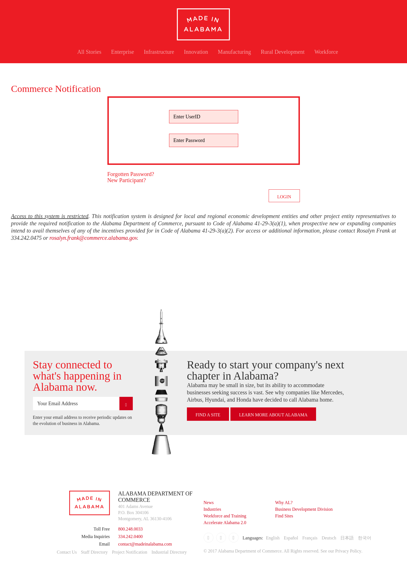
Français (309, 538)
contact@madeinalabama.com (145, 544)
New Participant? (126, 180)
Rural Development (283, 52)
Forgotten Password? (130, 174)
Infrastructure (159, 52)
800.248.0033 (130, 529)
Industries (212, 509)
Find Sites (284, 516)
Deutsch (329, 538)
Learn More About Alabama (273, 414)
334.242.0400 (130, 536)
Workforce (326, 52)
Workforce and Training (225, 516)
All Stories (89, 52)
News (209, 502)
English (273, 538)
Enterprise (122, 52)
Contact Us (67, 552)
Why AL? (284, 502)
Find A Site (208, 414)
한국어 (364, 538)
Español (291, 538)
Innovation (196, 52)
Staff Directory (94, 552)
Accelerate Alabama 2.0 (225, 522)
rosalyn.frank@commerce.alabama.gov (93, 238)
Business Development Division (304, 509)
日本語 (347, 538)
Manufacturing (234, 52)
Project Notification (129, 552)
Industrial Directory (169, 552)
